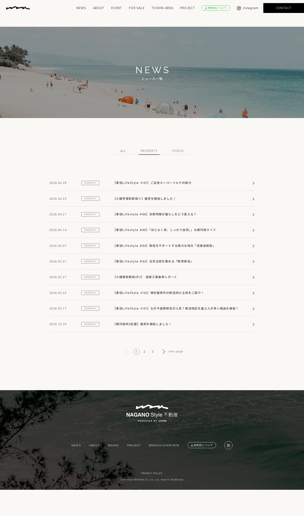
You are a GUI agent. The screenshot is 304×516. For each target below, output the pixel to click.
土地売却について (216, 13)
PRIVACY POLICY (152, 499)
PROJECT (187, 13)
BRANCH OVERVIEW (164, 471)
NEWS (81, 13)
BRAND (113, 471)
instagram (247, 13)
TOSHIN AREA (162, 13)
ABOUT (98, 13)
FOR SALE (137, 13)
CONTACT (284, 13)
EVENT (116, 13)
